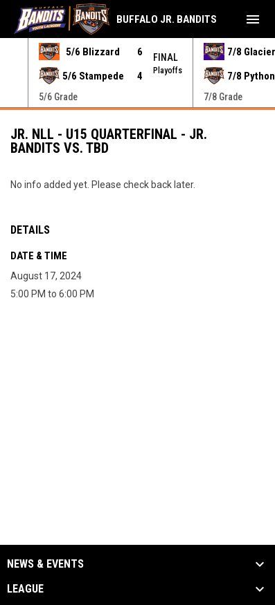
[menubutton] (253, 19)
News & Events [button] (45, 564)
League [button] (25, 589)
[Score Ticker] (137, 72)
